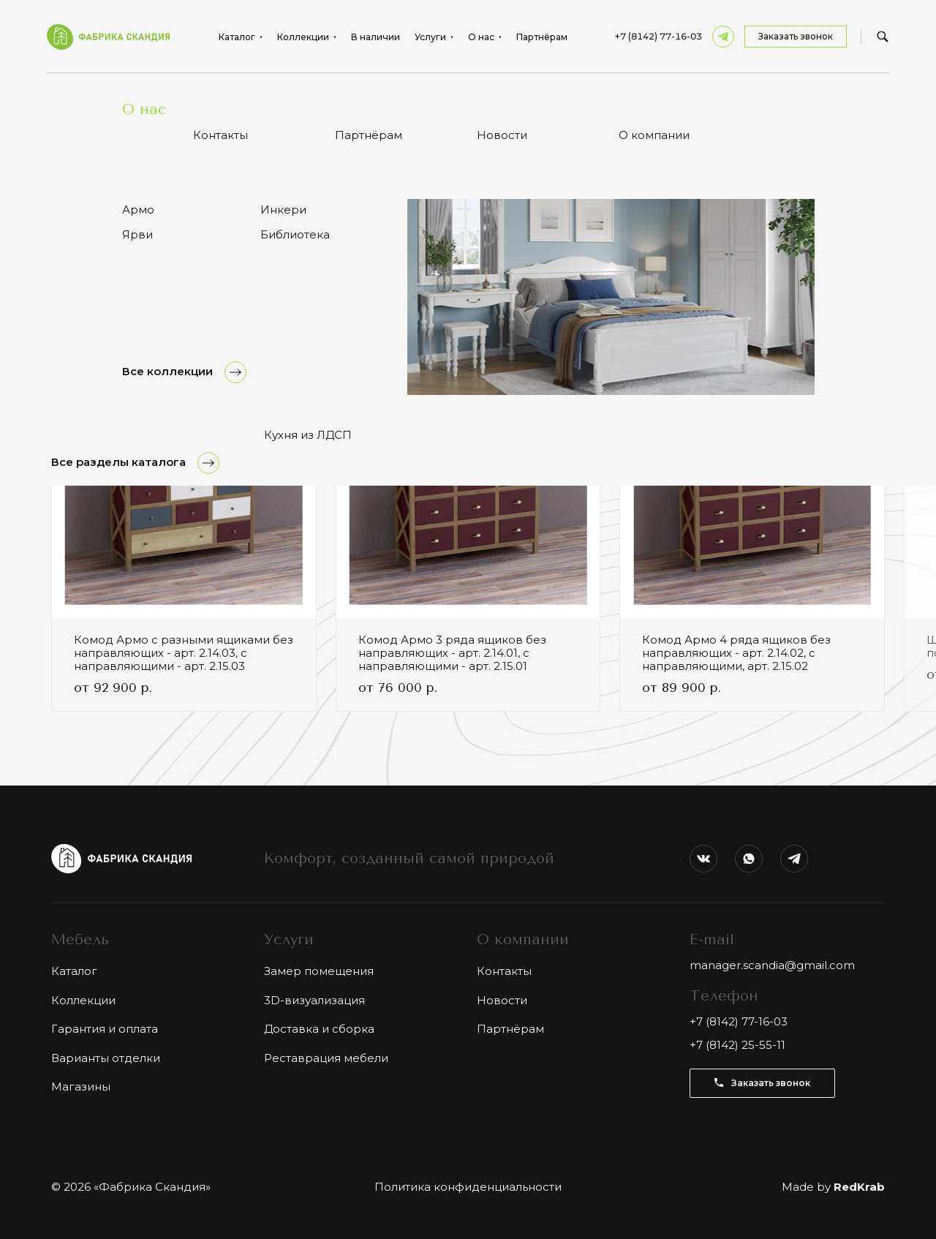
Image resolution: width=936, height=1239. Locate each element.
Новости (502, 1000)
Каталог (74, 971)
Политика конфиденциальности (468, 1187)
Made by (833, 1187)
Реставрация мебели (326, 1058)
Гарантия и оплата (104, 1029)
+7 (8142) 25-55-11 (737, 1045)
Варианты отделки (105, 1058)
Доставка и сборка (319, 1029)
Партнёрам (541, 37)
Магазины (80, 1086)
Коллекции (83, 1000)
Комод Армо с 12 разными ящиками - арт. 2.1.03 (183, 94)
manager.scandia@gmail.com (772, 965)
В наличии (375, 37)
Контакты (504, 971)
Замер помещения (319, 971)
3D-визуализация (314, 1000)
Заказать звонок (795, 36)
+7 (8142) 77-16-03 (658, 36)
